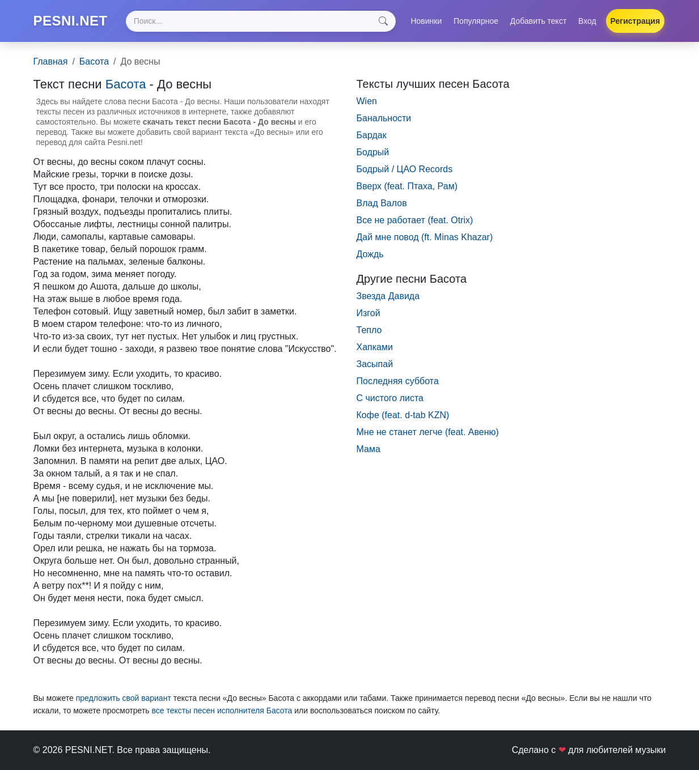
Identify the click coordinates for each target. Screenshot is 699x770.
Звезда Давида (388, 296)
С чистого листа (390, 398)
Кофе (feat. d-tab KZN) (403, 415)
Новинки (426, 20)
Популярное (476, 20)
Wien (367, 101)
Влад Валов (382, 203)
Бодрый (373, 152)
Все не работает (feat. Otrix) (415, 220)
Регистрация (635, 20)
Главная (50, 61)
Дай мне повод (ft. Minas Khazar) (425, 237)
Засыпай (375, 364)
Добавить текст (538, 20)
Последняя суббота (398, 381)
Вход (587, 20)
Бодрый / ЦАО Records (405, 169)
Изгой (368, 313)
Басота (94, 61)
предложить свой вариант (123, 698)
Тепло (369, 330)
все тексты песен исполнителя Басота (221, 710)
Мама (368, 449)
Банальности (384, 118)
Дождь (370, 254)
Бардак (372, 135)
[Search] (261, 21)
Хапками (375, 347)
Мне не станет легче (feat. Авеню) (428, 432)
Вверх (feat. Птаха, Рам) (407, 186)
